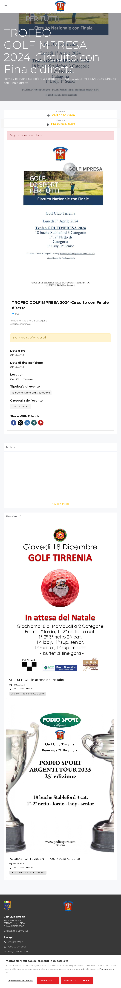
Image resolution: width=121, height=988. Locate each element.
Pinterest (40, 423)
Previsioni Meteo (60, 503)
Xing (34, 423)
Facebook (13, 423)
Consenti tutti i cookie (76, 981)
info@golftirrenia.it (18, 951)
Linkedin (27, 423)
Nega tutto (48, 980)
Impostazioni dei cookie (20, 980)
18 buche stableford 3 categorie (37, 79)
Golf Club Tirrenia (21, 379)
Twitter (20, 423)
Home (8, 79)
